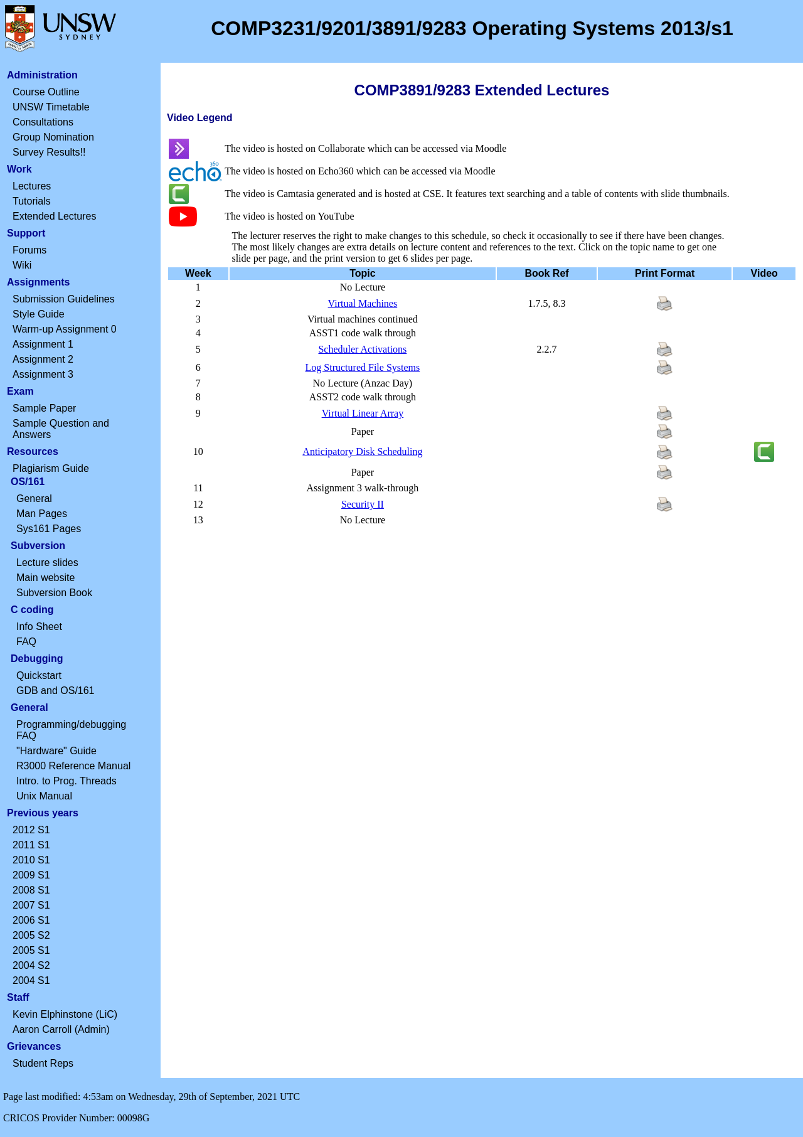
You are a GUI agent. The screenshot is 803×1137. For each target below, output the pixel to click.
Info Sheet (39, 626)
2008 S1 (31, 890)
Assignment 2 (43, 359)
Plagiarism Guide (51, 468)
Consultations (43, 122)
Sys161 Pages (48, 528)
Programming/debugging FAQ (71, 730)
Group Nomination (53, 137)
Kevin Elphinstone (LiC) (65, 1014)
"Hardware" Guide (56, 750)
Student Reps (43, 1063)
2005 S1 (31, 950)
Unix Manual (44, 796)
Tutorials (32, 201)
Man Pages (41, 513)
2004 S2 (31, 965)
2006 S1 (31, 920)
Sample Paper (44, 408)
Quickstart (38, 675)
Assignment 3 (43, 374)
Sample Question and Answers (61, 429)
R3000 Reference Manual (73, 766)
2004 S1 (31, 980)
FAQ (26, 641)
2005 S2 (31, 935)
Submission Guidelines (64, 299)
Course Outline (46, 92)
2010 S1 (31, 860)
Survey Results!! (49, 152)
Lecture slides (47, 562)
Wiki (22, 265)
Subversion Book (54, 592)
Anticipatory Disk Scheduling (362, 451)
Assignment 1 (43, 344)
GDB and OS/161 (55, 690)
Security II (362, 504)
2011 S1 (31, 845)
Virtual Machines (363, 303)
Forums (29, 250)
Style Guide (39, 314)
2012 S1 (31, 830)
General (34, 498)
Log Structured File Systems (363, 367)
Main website (45, 577)
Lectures (32, 186)
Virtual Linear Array (363, 413)
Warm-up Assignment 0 (65, 329)
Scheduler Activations (362, 349)
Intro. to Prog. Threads (66, 781)
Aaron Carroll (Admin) (61, 1029)
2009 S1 (31, 875)
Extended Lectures (54, 216)
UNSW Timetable (51, 107)
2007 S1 (31, 905)
